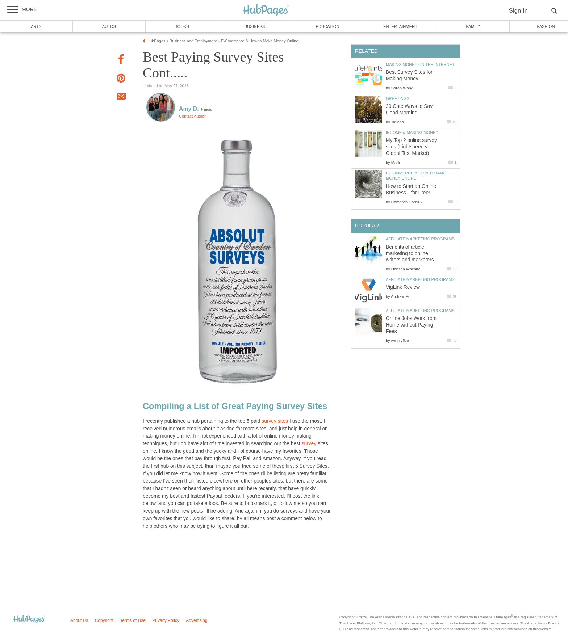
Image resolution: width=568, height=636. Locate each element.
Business (255, 26)
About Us (79, 620)
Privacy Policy (165, 620)
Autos (109, 26)
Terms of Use (133, 620)
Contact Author (192, 116)
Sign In (518, 10)
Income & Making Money (412, 132)
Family (473, 26)
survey (309, 443)
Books (182, 26)
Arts (36, 26)
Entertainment (400, 26)
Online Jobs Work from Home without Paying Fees (411, 325)
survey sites (275, 421)
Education (327, 26)
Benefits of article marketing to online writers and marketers (410, 253)
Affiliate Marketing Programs (420, 239)
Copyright (104, 620)
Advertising (196, 620)
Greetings (397, 98)
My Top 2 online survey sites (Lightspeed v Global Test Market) (411, 147)
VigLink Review (403, 287)
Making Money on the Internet (420, 64)
